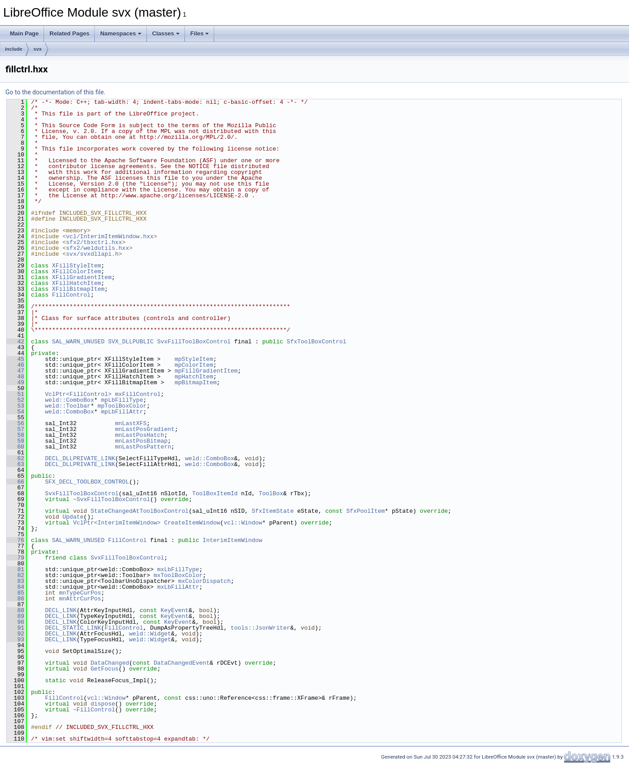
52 (15, 400)
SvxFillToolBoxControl (194, 342)
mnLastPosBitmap (141, 441)
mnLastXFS (130, 423)
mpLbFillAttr (122, 412)
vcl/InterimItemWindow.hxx (110, 236)
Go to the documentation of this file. (55, 92)
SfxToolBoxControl (317, 342)
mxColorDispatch (204, 581)
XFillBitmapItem (78, 289)
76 (15, 540)
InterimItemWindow (232, 540)
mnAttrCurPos (80, 599)
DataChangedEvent (182, 663)
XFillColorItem (76, 271)
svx (38, 49)
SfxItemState (272, 511)
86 (15, 599)
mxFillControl (137, 394)
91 (15, 628)
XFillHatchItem (76, 283)
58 (15, 435)
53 (15, 406)
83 (15, 581)
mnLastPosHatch (139, 435)
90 (15, 622)
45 (15, 359)
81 (15, 569)
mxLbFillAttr (178, 587)
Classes (166, 33)
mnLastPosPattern (143, 447)
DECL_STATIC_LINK (73, 628)
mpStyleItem (194, 359)
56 (15, 423)
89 (15, 616)
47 (15, 371)
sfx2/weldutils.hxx (97, 248)
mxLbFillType (178, 569)
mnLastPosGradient (145, 429)
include (13, 49)
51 (15, 394)
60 (15, 447)
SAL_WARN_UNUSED (78, 342)
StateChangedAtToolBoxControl (140, 511)
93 (15, 639)
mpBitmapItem (196, 382)
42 (15, 342)
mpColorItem (194, 365)
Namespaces (120, 33)
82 (15, 575)
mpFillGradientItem (206, 371)
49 (15, 382)
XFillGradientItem (82, 277)
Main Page (24, 33)
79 (15, 558)
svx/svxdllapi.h (92, 254)
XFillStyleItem (76, 266)
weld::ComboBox (69, 400)
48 (15, 377)
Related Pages (69, 33)
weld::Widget (150, 634)
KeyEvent (175, 610)
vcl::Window (243, 523)
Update (73, 517)
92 (15, 634)
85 (15, 593)
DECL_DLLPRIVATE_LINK (80, 458)
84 (15, 587)
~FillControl (94, 710)
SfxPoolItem (365, 511)
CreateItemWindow (192, 523)
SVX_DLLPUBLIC (131, 342)
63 (15, 464)
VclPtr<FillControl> (78, 394)
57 (15, 429)
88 (15, 610)
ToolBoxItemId (215, 493)
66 (15, 482)
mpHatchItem (194, 377)
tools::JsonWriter (260, 628)
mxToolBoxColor (178, 575)
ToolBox (271, 493)
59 (15, 441)
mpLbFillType (122, 400)
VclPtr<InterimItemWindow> (117, 523)
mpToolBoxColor (121, 406)
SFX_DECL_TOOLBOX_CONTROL (87, 482)
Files (199, 33)
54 (15, 412)
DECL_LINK (60, 610)
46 (15, 365)
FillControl (71, 295)
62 (15, 458)
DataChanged (110, 663)
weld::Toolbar (67, 406)
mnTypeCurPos (80, 593)
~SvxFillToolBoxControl (111, 499)
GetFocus (105, 669)
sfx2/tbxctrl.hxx (94, 242)
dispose (103, 704)
